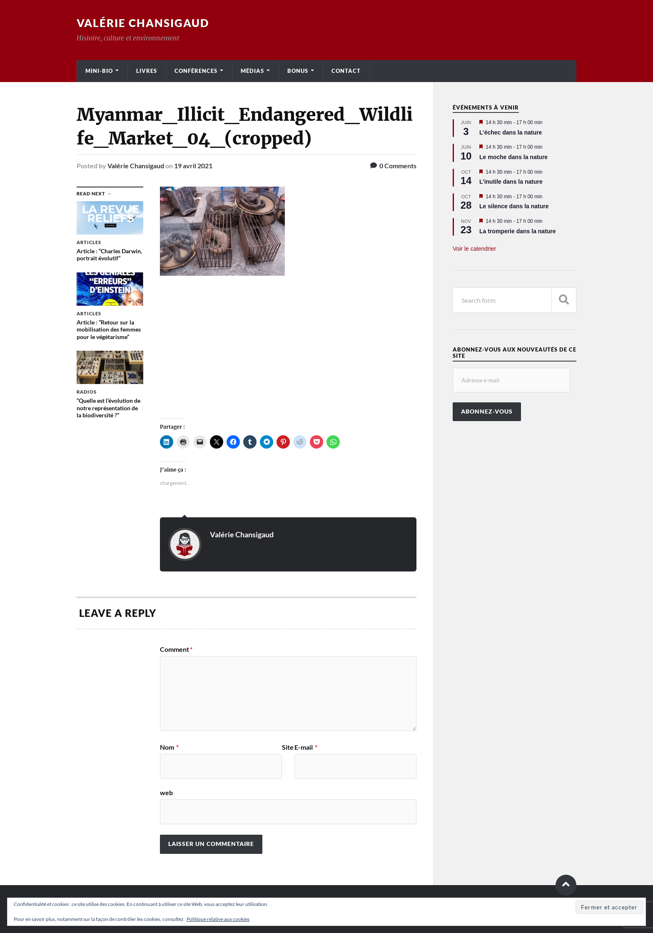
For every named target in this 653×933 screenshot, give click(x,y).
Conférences (195, 70)
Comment (176, 649)
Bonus (297, 70)
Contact (346, 70)
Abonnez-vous (487, 411)
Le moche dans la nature (513, 157)
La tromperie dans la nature (517, 231)
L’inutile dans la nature (511, 181)
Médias (252, 70)
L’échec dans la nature (510, 132)
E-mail (305, 747)
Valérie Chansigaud (143, 23)
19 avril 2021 (193, 166)
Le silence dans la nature (514, 206)
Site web (227, 770)
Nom (169, 747)
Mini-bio (99, 70)
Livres (146, 70)
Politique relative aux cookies (218, 919)
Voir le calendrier (474, 248)
